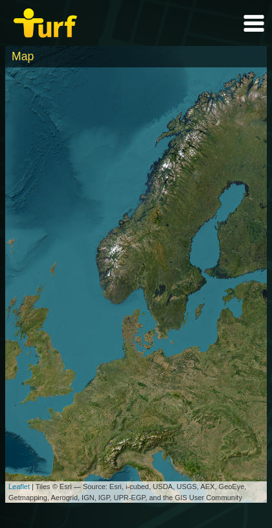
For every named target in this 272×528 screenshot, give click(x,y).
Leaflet (19, 486)
